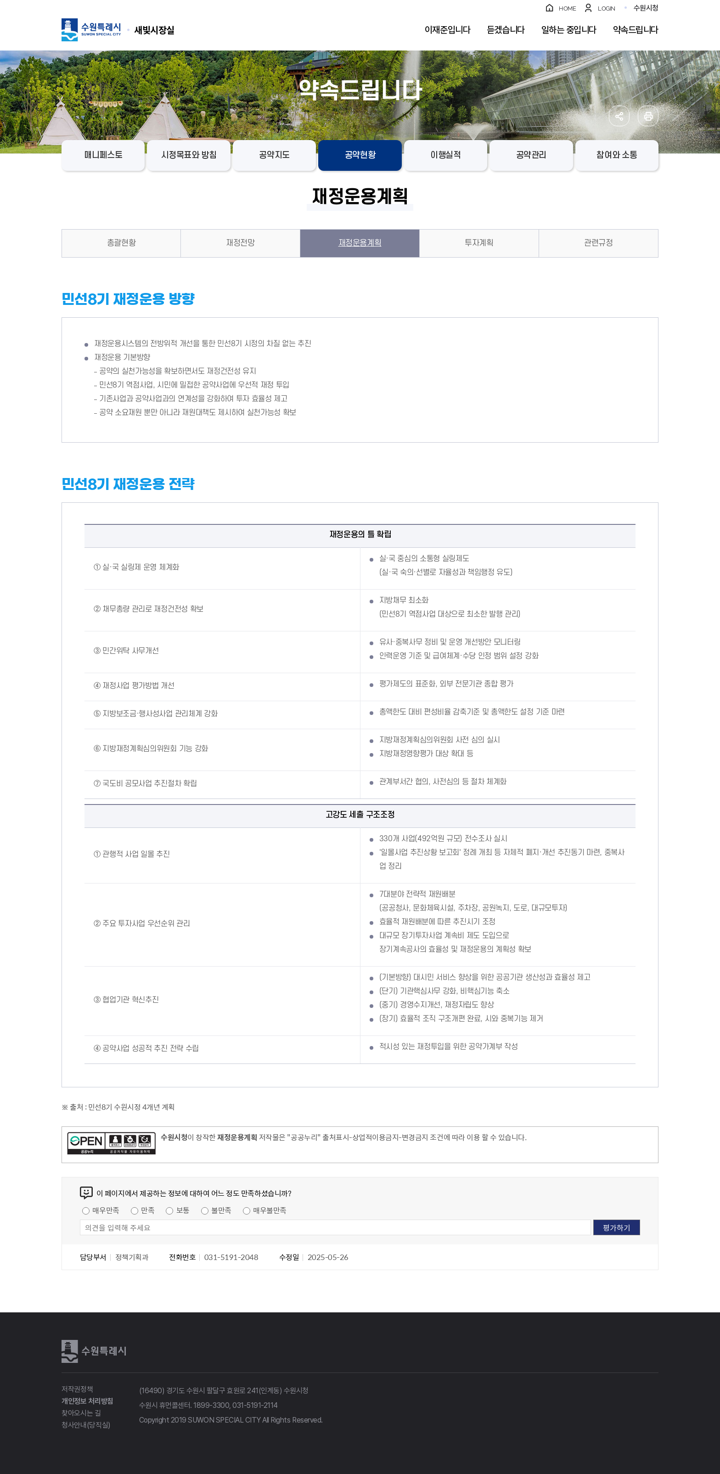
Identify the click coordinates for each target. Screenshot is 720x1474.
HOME (567, 8)
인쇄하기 (648, 116)
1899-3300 (211, 1405)
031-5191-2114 (255, 1405)
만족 (147, 1209)
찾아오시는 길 (81, 1413)
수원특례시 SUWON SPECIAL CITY (154, 29)
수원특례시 (94, 1351)
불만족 (221, 1209)
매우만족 (105, 1209)
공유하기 (619, 116)
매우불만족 (270, 1209)
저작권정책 (77, 1389)
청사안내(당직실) (86, 1425)
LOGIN (606, 8)
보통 (183, 1209)
